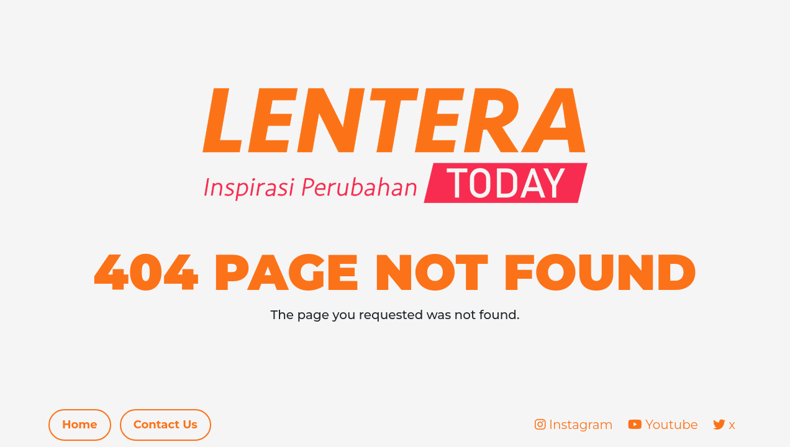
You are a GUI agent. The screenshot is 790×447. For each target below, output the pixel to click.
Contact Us (166, 424)
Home (80, 424)
